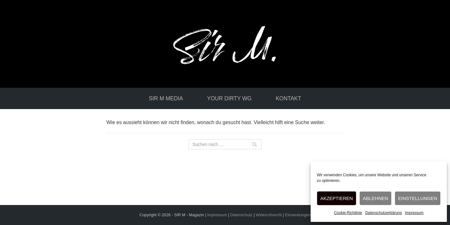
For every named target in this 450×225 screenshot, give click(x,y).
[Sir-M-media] (225, 44)
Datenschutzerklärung (383, 213)
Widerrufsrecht (269, 214)
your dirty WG (229, 98)
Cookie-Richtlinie (348, 213)
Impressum (414, 213)
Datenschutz (241, 214)
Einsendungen (298, 214)
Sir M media (166, 98)
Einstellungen (417, 198)
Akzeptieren (336, 198)
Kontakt (288, 98)
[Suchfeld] (225, 144)
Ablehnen (375, 198)
